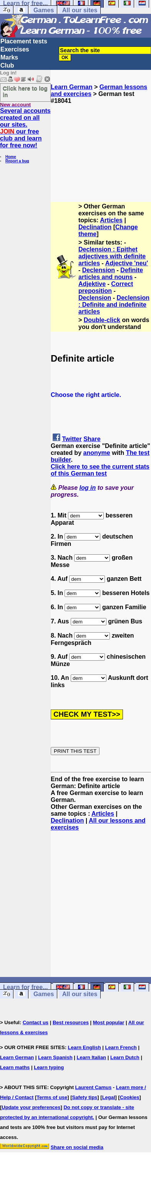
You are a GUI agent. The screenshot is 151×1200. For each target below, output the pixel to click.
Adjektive (92, 284)
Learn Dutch (124, 1057)
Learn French (120, 1047)
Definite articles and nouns (110, 273)
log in (88, 487)
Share (91, 439)
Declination (94, 227)
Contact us (35, 1022)
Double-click (102, 320)
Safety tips (85, 1097)
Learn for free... (25, 987)
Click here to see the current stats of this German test (100, 470)
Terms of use (52, 1097)
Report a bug (17, 161)
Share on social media (77, 1147)
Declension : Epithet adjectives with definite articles (112, 256)
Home (10, 157)
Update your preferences (31, 1107)
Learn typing (49, 1067)
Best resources (71, 1022)
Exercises (14, 49)
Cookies (129, 1097)
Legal (108, 1097)
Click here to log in (25, 91)
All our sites (80, 10)
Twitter (71, 439)
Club (7, 65)
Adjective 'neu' (126, 263)
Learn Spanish (55, 1057)
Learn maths (15, 1067)
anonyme (96, 453)
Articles (111, 220)
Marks (9, 57)
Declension (98, 270)
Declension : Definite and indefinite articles (113, 304)
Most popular (108, 1022)
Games (43, 10)
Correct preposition (105, 287)
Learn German (71, 87)
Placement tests (23, 41)
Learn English (84, 1047)
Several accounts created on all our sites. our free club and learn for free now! (25, 128)
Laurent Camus (93, 1087)
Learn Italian (91, 1057)
